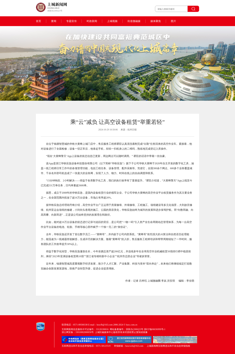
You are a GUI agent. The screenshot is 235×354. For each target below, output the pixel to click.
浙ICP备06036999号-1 (154, 329)
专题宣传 (71, 21)
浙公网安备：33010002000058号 (78, 332)
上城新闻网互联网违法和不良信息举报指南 (168, 346)
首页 (38, 21)
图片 (173, 21)
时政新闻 (92, 21)
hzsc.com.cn (131, 325)
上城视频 (112, 21)
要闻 (53, 21)
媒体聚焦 (155, 21)
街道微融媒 (134, 21)
